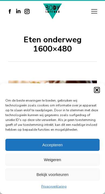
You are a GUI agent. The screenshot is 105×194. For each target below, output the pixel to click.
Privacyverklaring (53, 186)
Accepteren (52, 145)
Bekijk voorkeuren (52, 174)
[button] (97, 90)
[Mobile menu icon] (94, 11)
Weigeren (52, 159)
